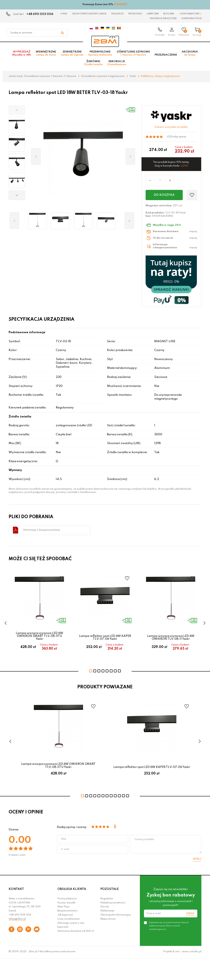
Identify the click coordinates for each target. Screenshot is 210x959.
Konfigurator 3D (191, 18)
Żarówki (93, 64)
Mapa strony (108, 920)
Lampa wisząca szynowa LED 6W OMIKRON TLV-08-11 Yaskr (170, 639)
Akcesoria (190, 55)
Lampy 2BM (153, 14)
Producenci (135, 14)
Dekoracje (116, 64)
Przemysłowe (100, 55)
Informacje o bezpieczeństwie (41, 531)
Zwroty (104, 908)
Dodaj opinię (178, 138)
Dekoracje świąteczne (163, 18)
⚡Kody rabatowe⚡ (190, 14)
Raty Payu (63, 908)
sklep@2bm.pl (17, 920)
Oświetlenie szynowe (133, 55)
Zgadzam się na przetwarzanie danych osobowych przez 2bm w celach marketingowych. (169, 927)
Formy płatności (67, 900)
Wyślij (197, 860)
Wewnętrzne (46, 55)
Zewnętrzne (72, 55)
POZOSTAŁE (109, 890)
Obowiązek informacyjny (115, 916)
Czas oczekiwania (68, 920)
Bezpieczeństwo (67, 912)
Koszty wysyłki (66, 904)
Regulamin (106, 900)
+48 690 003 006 (39, 14)
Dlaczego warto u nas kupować (70, 926)
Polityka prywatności (112, 904)
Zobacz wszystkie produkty (171, 128)
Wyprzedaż (21, 55)
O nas (63, 14)
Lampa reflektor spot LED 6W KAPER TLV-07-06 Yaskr (105, 639)
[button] (17, 111)
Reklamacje (107, 912)
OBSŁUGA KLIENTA (71, 890)
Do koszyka (164, 196)
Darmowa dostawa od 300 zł (75, 932)
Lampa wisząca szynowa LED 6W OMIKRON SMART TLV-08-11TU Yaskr (39, 637)
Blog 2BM (168, 14)
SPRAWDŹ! (121, 4)
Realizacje (117, 14)
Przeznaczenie (166, 56)
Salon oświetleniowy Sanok (89, 14)
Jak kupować (65, 916)
